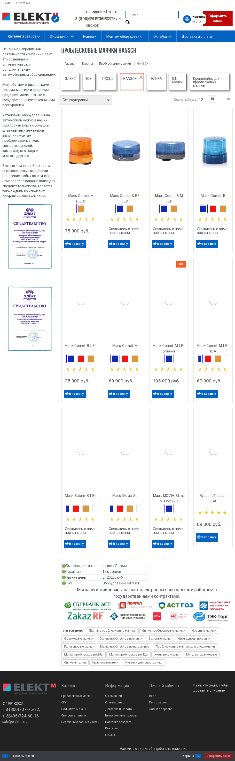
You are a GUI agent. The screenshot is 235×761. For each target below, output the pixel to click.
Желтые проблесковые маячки (112, 630)
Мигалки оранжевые (201, 654)
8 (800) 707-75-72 (92, 18)
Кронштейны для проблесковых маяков (206, 82)
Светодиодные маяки (194, 638)
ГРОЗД (107, 79)
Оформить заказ (217, 18)
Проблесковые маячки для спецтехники (185, 646)
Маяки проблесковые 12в (128, 654)
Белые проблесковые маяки (121, 638)
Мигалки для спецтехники (144, 662)
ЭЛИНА (156, 79)
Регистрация (22, 3)
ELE (89, 79)
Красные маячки (204, 630)
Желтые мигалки (167, 654)
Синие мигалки (75, 662)
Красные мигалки (105, 662)
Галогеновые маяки (79, 646)
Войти (7, 3)
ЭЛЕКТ (70, 79)
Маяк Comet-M (125, 345)
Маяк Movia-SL (125, 495)
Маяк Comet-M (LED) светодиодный (81, 201)
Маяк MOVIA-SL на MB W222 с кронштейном (169, 501)
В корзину (76, 244)
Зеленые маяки (160, 638)
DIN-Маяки (177, 80)
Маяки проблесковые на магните (124, 646)
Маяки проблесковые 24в (83, 654)
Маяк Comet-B (213, 196)
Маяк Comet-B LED (80, 345)
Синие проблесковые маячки (163, 630)
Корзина (188, 756)
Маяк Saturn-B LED (81, 495)
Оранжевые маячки (78, 638)
